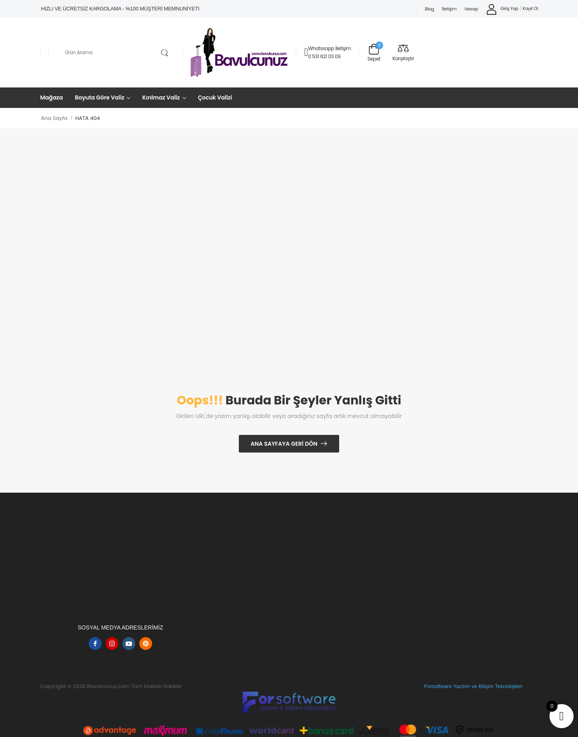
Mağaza (51, 97)
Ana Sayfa (54, 118)
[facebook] (95, 643)
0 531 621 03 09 (324, 56)
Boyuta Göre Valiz (99, 97)
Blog (429, 8)
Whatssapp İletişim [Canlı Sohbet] (329, 48)
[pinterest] (145, 643)
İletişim (449, 8)
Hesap (471, 8)
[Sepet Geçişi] (373, 52)
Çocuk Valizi (215, 97)
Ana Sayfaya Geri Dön (283, 444)
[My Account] (502, 9)
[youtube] (128, 643)
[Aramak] (115, 52)
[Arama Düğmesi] (164, 53)
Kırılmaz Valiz (161, 97)
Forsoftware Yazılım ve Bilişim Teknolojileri (473, 686)
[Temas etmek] (306, 52)
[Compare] (403, 52)
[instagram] (112, 643)
